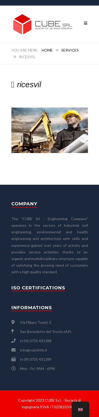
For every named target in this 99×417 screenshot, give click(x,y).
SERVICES (70, 50)
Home (47, 50)
